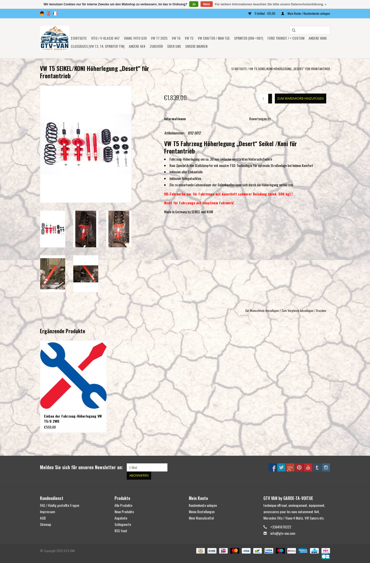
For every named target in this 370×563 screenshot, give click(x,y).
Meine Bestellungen (202, 511)
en (49, 13)
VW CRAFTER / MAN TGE (214, 38)
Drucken (321, 310)
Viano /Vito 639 (135, 38)
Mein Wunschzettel (201, 518)
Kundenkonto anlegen (203, 505)
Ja (193, 4)
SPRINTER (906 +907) (248, 38)
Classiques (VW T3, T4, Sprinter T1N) (97, 46)
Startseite (79, 38)
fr (55, 13)
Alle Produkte (123, 505)
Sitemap (45, 524)
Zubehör (156, 46)
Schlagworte (123, 524)
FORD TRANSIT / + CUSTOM (285, 38)
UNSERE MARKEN (196, 46)
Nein (206, 4)
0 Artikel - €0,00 (262, 13)
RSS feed (121, 530)
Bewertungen (260, 118)
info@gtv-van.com (282, 533)
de (42, 13)
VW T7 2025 (159, 38)
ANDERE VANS (318, 38)
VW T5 (189, 38)
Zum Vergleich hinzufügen (297, 310)
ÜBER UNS (174, 46)
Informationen (175, 118)
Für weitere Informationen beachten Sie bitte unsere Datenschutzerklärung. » (270, 4)
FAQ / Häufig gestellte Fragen (59, 505)
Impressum (47, 511)
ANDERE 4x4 (137, 46)
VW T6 (176, 38)
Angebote (121, 518)
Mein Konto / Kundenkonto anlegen (305, 13)
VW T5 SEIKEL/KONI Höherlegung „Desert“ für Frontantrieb (289, 69)
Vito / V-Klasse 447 (105, 38)
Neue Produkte (124, 511)
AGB (43, 518)
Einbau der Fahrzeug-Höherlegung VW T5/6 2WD (73, 419)
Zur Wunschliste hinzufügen (262, 310)
